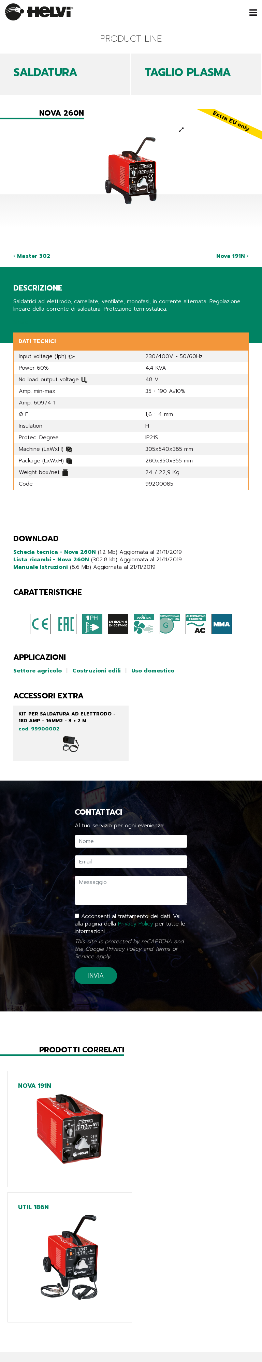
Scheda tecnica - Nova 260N (54, 552)
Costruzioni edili (96, 671)
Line (131, 1301)
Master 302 (31, 256)
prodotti (49, 1301)
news (49, 1311)
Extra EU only (131, 1330)
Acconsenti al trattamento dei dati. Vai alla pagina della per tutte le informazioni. (130, 924)
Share (20, 322)
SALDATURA (45, 72)
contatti (49, 1349)
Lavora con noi (49, 1339)
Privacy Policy (135, 924)
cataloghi (49, 1320)
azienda (49, 1330)
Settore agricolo (37, 671)
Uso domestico (152, 671)
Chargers (131, 1320)
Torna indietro (40, 1256)
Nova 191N (232, 256)
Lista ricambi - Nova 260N (51, 560)
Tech (131, 1311)
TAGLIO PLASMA (188, 72)
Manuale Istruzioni (40, 567)
